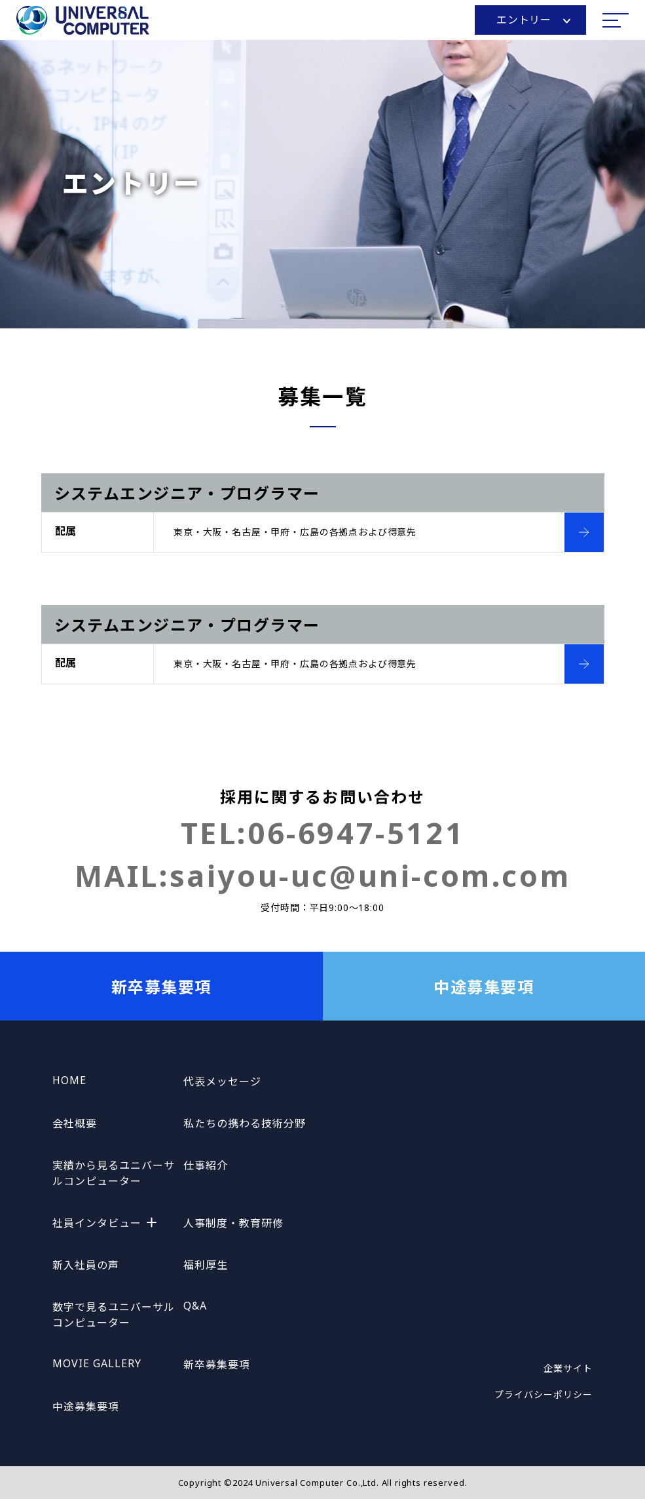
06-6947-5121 (356, 833)
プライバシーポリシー (543, 1394)
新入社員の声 (85, 1265)
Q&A (195, 1305)
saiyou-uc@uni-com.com (370, 875)
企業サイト (568, 1368)
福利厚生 (205, 1265)
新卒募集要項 (161, 987)
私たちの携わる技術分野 (244, 1123)
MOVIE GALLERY (96, 1363)
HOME (69, 1080)
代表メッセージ (222, 1081)
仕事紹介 (205, 1165)
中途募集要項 (483, 987)
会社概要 (74, 1123)
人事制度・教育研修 (233, 1223)
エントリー (533, 19)
